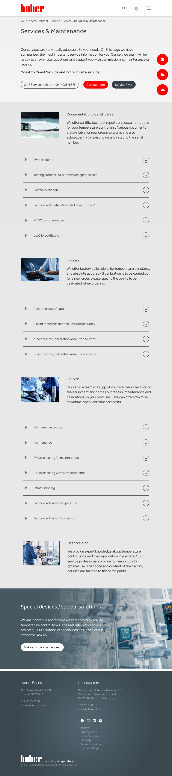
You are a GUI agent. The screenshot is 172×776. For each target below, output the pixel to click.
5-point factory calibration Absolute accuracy (65, 354)
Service (67, 21)
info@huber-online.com (92, 709)
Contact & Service (49, 21)
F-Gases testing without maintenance (59, 473)
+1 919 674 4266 (30, 701)
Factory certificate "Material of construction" (64, 205)
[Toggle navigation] (149, 8)
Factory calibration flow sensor (55, 518)
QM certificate (43, 160)
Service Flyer (123, 85)
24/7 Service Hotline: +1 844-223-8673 (50, 85)
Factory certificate (46, 190)
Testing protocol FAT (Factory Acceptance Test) (66, 175)
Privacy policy (89, 732)
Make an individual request (42, 647)
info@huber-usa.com (33, 705)
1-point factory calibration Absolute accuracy (64, 324)
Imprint (85, 728)
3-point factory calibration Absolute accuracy (65, 339)
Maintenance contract (49, 427)
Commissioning (44, 488)
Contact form (96, 85)
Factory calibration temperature (55, 503)
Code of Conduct (91, 736)
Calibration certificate (49, 309)
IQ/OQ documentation (49, 220)
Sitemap (86, 740)
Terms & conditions (92, 744)
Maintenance (43, 442)
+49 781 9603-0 (87, 705)
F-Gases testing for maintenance (56, 458)
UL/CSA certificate (46, 235)
